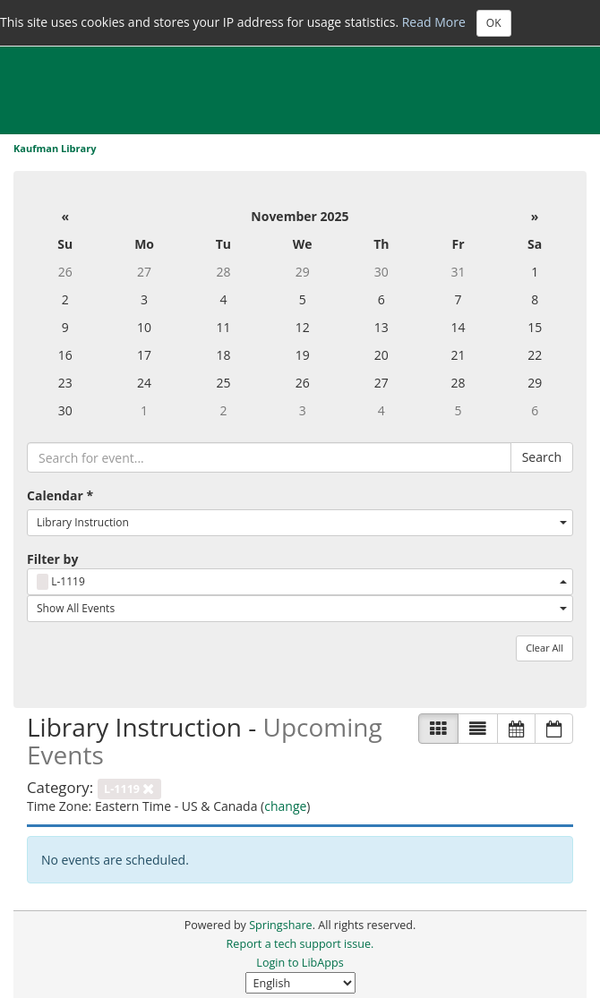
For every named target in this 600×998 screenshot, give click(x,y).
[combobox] (300, 522)
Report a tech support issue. (300, 943)
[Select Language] (300, 983)
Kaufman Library (54, 148)
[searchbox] (269, 457)
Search (541, 456)
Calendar (60, 495)
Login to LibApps (299, 962)
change (285, 806)
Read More (434, 21)
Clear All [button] (544, 647)
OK (493, 22)
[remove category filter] (129, 787)
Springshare (280, 925)
